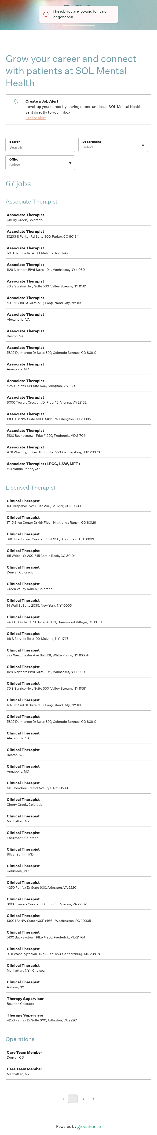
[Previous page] (63, 1099)
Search (14, 142)
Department (91, 142)
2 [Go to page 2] (84, 1099)
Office (13, 159)
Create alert (36, 118)
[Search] (40, 148)
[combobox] (82, 147)
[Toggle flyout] (143, 145)
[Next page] (93, 1099)
